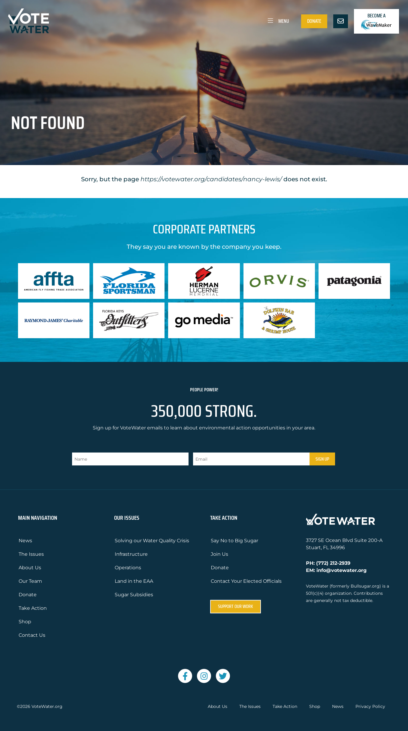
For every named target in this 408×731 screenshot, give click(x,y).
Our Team (30, 581)
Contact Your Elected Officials (246, 581)
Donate (314, 21)
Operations (128, 567)
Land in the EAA (134, 581)
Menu (278, 21)
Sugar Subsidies (134, 594)
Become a (376, 21)
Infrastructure (131, 554)
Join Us (219, 554)
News (25, 540)
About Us (30, 567)
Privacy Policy (370, 706)
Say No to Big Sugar (234, 540)
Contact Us (32, 635)
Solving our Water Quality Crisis (152, 540)
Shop (25, 621)
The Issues (31, 554)
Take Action (33, 608)
